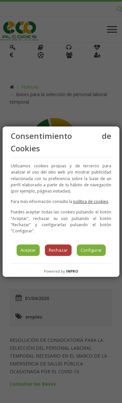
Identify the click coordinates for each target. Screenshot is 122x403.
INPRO (72, 271)
